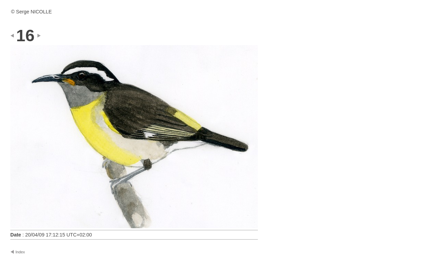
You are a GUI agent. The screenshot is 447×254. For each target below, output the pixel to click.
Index (20, 252)
